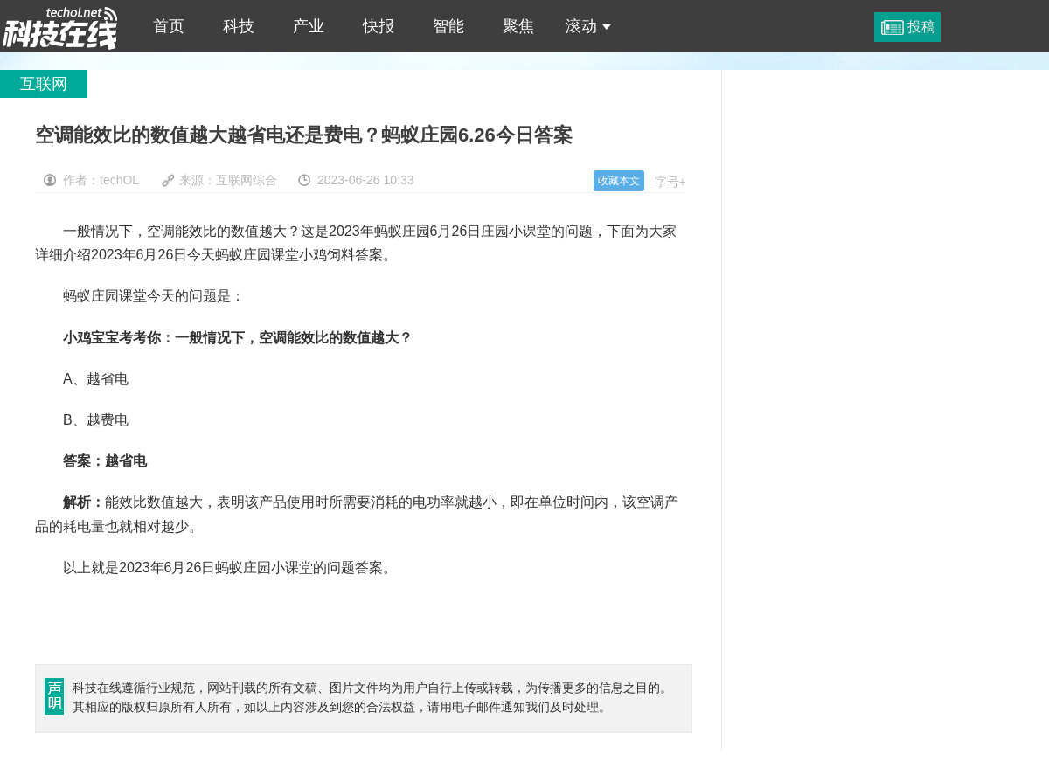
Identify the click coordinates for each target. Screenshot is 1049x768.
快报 (378, 26)
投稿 (921, 26)
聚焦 (518, 26)
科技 (238, 26)
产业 (308, 26)
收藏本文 (619, 181)
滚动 (589, 26)
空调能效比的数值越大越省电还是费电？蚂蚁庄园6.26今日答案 (60, 26)
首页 (168, 26)
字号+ (670, 182)
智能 (448, 26)
